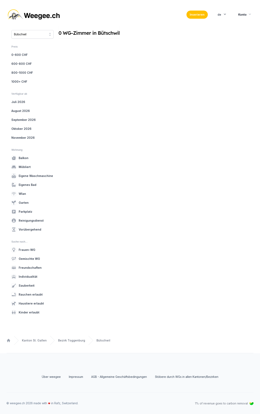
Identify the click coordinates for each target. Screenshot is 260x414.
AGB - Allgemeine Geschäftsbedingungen (119, 376)
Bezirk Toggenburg (71, 340)
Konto (245, 14)
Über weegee (51, 376)
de (222, 14)
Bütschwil (103, 340)
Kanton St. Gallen (34, 340)
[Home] (34, 14)
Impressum (76, 376)
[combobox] (32, 34)
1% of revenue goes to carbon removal (224, 403)
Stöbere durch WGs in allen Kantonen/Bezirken (186, 376)
